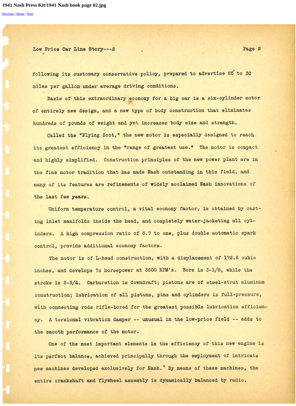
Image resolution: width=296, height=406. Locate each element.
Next (30, 14)
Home (20, 14)
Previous (8, 14)
